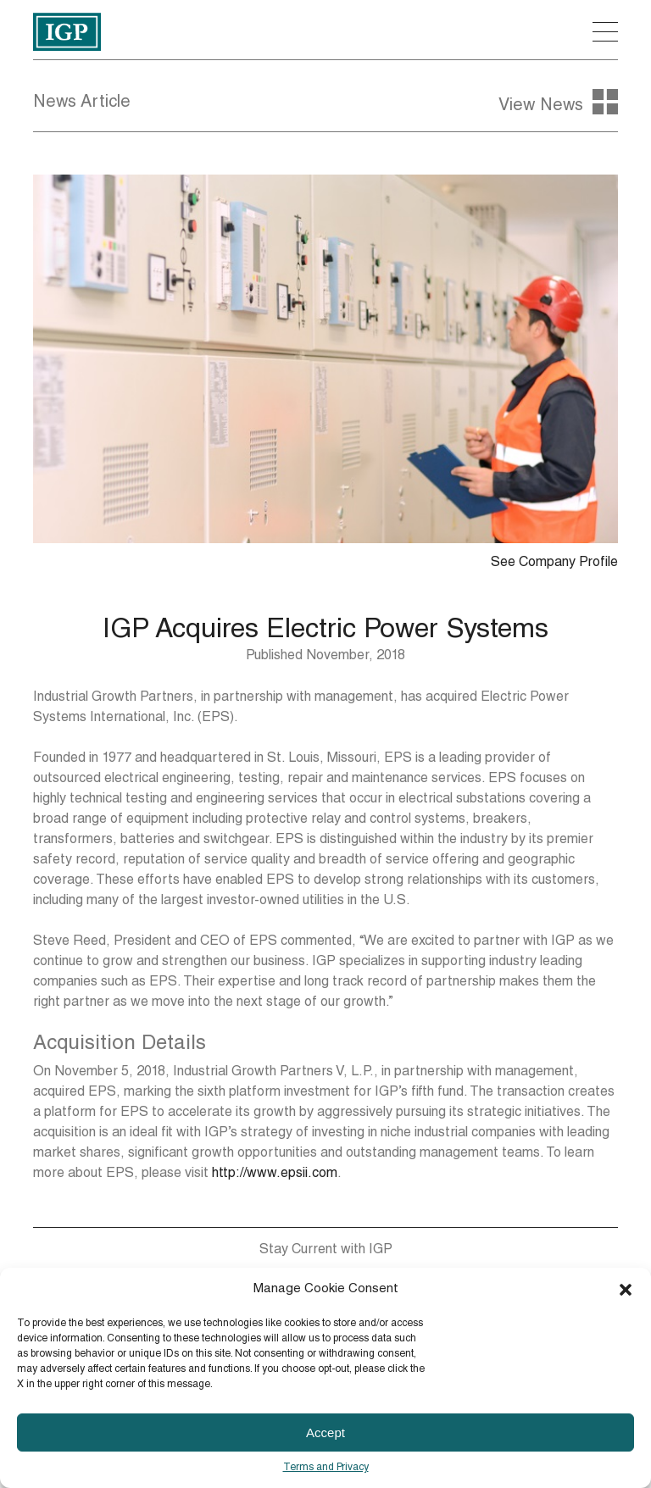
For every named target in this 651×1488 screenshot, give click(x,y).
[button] (625, 1289)
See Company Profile (554, 563)
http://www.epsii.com (274, 1174)
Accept (325, 1432)
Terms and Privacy (326, 1468)
